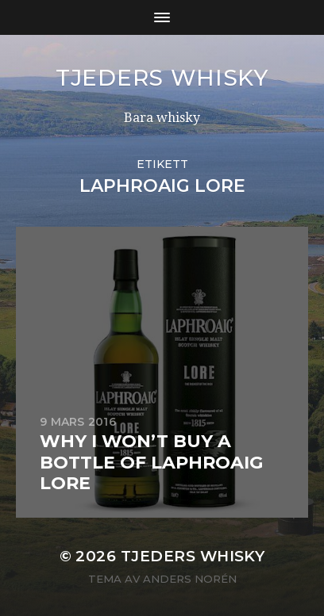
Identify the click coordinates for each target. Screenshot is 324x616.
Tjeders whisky (162, 77)
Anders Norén (190, 578)
